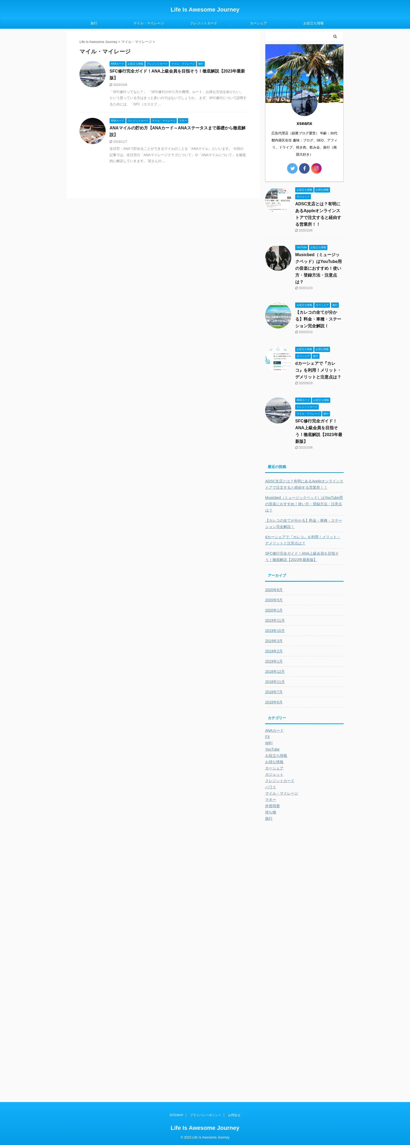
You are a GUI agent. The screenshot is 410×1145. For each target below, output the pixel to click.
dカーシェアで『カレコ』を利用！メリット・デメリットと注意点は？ (318, 370)
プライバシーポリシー (205, 1115)
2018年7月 (274, 692)
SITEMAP (176, 1115)
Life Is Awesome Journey (205, 9)
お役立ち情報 (313, 23)
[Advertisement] (304, 916)
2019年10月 (275, 631)
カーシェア (258, 23)
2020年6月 (274, 590)
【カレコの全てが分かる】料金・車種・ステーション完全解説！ (318, 319)
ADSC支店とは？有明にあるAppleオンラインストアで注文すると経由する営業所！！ (304, 484)
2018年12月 (275, 671)
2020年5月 (274, 600)
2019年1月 (274, 661)
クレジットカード (203, 23)
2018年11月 (275, 682)
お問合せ (234, 1115)
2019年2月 (274, 651)
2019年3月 (274, 641)
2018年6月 (274, 702)
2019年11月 (275, 620)
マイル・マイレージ (148, 23)
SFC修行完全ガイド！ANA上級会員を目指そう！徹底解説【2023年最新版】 (302, 556)
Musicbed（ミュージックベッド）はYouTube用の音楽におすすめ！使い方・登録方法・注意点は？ (318, 268)
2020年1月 (274, 610)
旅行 (93, 23)
